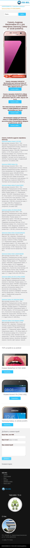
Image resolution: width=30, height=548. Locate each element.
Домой (5, 474)
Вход (5, 478)
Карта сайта (7, 483)
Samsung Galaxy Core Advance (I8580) (13, 320)
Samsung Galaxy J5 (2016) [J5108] (11, 210)
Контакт (6, 480)
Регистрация (7, 476)
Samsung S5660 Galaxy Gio (10, 164)
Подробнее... (7, 372)
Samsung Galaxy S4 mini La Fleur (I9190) (13, 276)
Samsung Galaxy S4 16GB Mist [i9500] (12, 299)
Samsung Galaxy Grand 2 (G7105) (11, 141)
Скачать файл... (15, 89)
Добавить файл (8, 481)
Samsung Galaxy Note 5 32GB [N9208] (13, 254)
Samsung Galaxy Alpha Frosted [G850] (12, 185)
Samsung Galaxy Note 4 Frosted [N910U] (13, 232)
